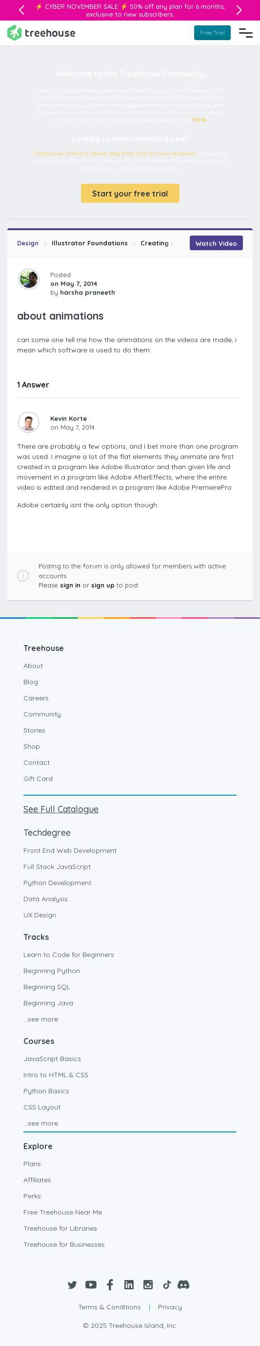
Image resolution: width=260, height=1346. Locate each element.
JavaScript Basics (52, 1058)
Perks (32, 1196)
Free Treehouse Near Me (62, 1212)
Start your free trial (130, 193)
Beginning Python (51, 970)
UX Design (39, 915)
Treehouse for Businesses (64, 1244)
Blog (30, 681)
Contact (36, 762)
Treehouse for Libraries (60, 1228)
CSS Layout (41, 1107)
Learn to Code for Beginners (68, 954)
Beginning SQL (46, 986)
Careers (36, 698)
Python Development (57, 882)
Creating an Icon (167, 243)
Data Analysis (45, 898)
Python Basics (46, 1090)
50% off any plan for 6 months (176, 6)
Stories (34, 730)
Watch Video (216, 243)
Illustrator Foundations (90, 243)
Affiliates (37, 1179)
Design (28, 243)
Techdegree (47, 832)
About (33, 665)
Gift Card (38, 778)
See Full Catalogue (61, 809)
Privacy (170, 1307)
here (199, 119)
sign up (103, 585)
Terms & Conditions (109, 1307)
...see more (40, 1019)
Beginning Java (48, 1003)
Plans (32, 1163)
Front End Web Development (70, 850)
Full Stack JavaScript (57, 866)
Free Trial (212, 32)
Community (42, 714)
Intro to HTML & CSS (55, 1074)
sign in (70, 585)
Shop (31, 746)
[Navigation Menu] (246, 32)
